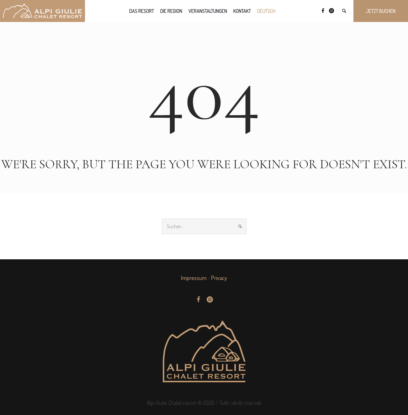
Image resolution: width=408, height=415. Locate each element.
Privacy (219, 277)
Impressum (193, 277)
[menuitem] (266, 11)
